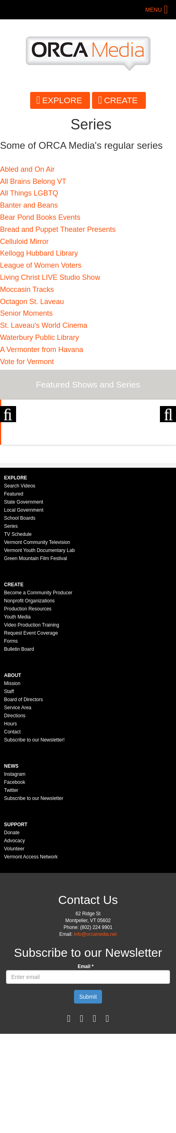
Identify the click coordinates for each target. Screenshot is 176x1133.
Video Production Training (31, 724)
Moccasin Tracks (27, 289)
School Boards (19, 617)
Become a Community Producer (38, 692)
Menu (153, 9)
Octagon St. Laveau (32, 302)
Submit (88, 1096)
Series (11, 625)
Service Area (17, 807)
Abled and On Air (27, 169)
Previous (8, 445)
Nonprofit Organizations (29, 700)
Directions (14, 815)
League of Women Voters (41, 265)
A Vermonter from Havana (41, 350)
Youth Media (17, 716)
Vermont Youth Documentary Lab (39, 649)
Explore (62, 100)
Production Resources (27, 708)
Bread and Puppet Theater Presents (58, 229)
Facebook (14, 881)
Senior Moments (26, 313)
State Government (23, 601)
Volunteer (14, 948)
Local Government (23, 609)
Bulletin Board (19, 748)
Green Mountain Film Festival (35, 657)
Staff (9, 791)
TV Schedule (18, 633)
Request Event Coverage (31, 732)
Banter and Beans (29, 205)
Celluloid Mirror (24, 241)
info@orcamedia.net (95, 1033)
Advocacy (14, 940)
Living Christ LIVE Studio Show (50, 277)
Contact (12, 831)
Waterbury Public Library (39, 337)
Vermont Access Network (30, 956)
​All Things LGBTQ (29, 193)
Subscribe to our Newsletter (33, 897)
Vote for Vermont (27, 362)
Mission (12, 782)
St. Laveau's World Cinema (43, 325)
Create (121, 100)
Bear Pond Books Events (40, 217)
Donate (12, 932)
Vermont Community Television (37, 641)
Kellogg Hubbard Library (39, 253)
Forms (11, 740)
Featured (13, 593)
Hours (10, 823)
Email (86, 1065)
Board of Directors (23, 799)
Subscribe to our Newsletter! (34, 839)
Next (168, 445)
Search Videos (19, 585)
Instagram (14, 873)
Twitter (11, 889)
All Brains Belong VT (33, 181)
